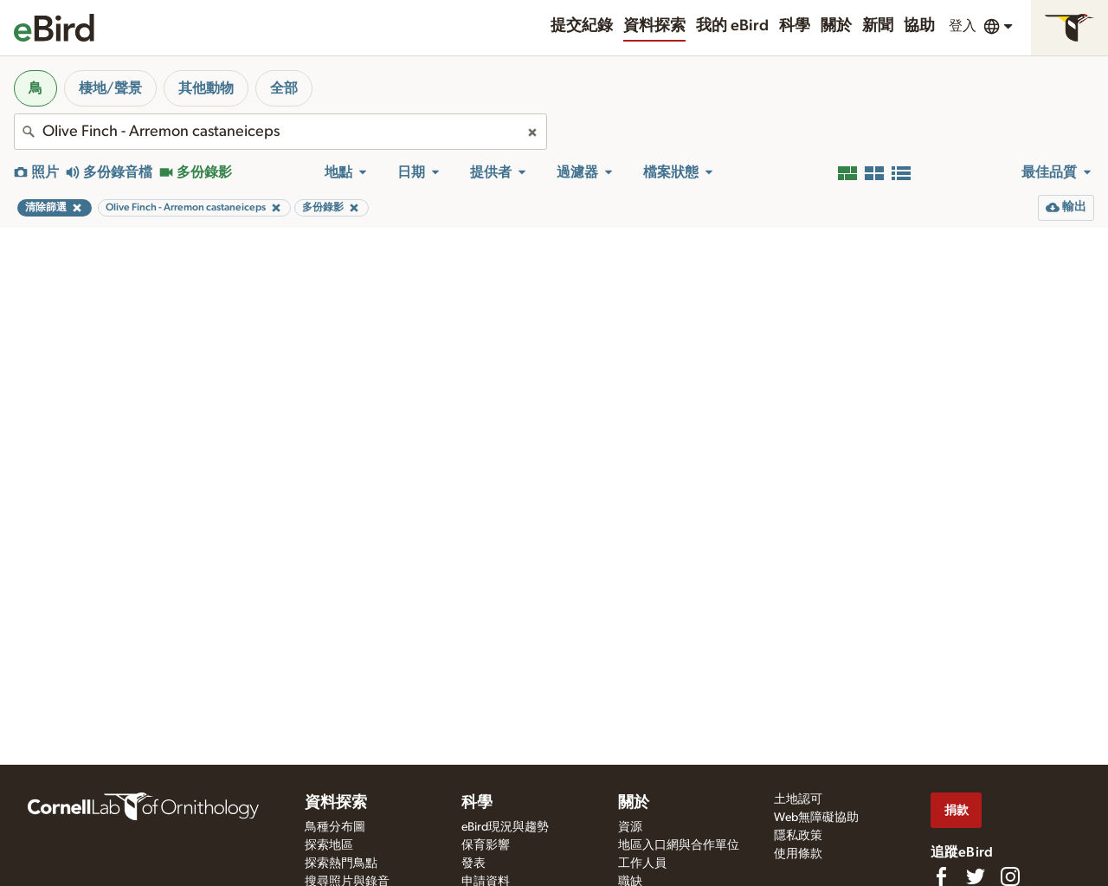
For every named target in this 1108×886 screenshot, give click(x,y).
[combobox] (280, 131)
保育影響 (485, 845)
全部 (284, 88)
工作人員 (642, 863)
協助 (919, 26)
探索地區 (329, 845)
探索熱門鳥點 (341, 863)
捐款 (956, 810)
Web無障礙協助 (816, 818)
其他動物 (206, 88)
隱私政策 (798, 836)
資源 (630, 827)
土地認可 (798, 799)
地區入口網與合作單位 (678, 845)
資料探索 (654, 26)
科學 (794, 26)
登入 (962, 26)
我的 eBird (732, 26)
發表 (473, 863)
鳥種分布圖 (335, 827)
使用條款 (798, 854)
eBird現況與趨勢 (505, 827)
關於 (836, 26)
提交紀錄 (582, 26)
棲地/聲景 (110, 88)
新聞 (877, 26)
